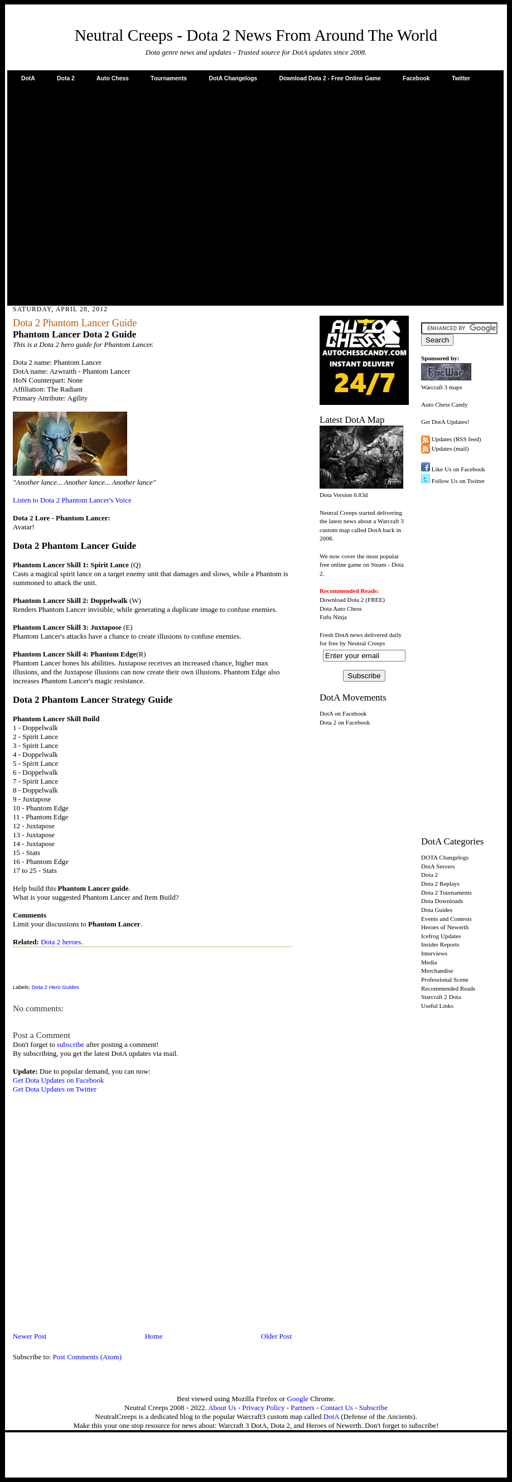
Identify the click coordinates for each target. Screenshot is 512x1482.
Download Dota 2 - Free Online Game (329, 78)
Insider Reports (440, 944)
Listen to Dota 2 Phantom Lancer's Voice (72, 500)
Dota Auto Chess (341, 608)
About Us (222, 1407)
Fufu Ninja (333, 617)
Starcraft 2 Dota (441, 996)
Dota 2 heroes (61, 942)
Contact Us (337, 1407)
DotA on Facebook (343, 713)
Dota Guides (436, 909)
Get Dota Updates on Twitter (54, 1089)
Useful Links (437, 1005)
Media (429, 962)
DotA (28, 78)
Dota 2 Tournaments (446, 892)
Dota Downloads (442, 900)
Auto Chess (112, 78)
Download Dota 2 (342, 599)
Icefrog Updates (441, 936)
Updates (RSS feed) (456, 439)
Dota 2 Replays (440, 883)
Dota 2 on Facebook (345, 722)
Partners (303, 1407)
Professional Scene (444, 979)
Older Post (276, 1336)
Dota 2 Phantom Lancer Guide (75, 323)
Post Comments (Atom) (87, 1357)
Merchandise (437, 970)
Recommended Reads (448, 988)
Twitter (461, 78)
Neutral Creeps (366, 643)
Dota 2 (66, 78)
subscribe (70, 1044)
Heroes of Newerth (444, 927)
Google (297, 1398)
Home (154, 1336)
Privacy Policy (263, 1407)
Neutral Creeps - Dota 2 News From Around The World (256, 35)
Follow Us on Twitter (458, 480)
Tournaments (169, 78)
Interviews (434, 953)
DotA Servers (438, 866)
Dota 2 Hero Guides (55, 987)
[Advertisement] (104, 193)
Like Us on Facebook (458, 469)
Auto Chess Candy (444, 404)
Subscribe (373, 1407)
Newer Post (29, 1336)
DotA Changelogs (233, 78)
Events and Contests (446, 918)
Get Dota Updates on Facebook (58, 1080)
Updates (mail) (450, 448)
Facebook (416, 78)
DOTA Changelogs (444, 857)
